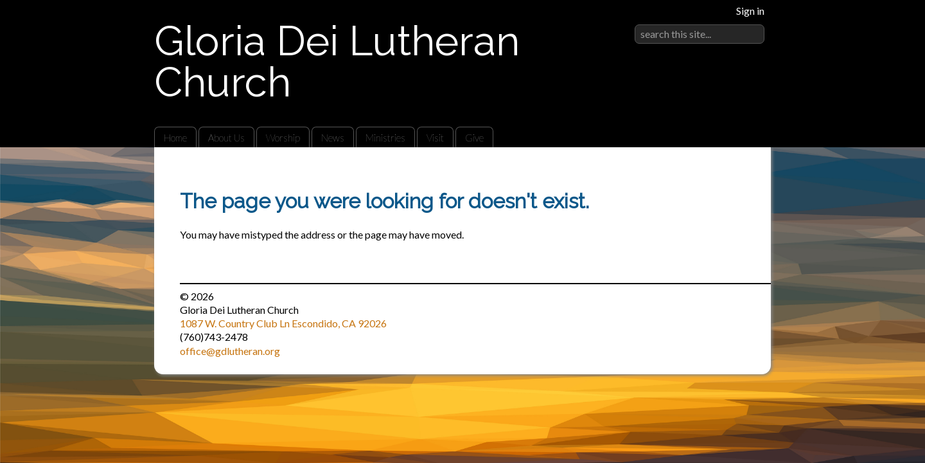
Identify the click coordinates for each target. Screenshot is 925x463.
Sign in (750, 11)
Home (175, 137)
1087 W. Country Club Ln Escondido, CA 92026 (283, 323)
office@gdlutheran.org (230, 351)
